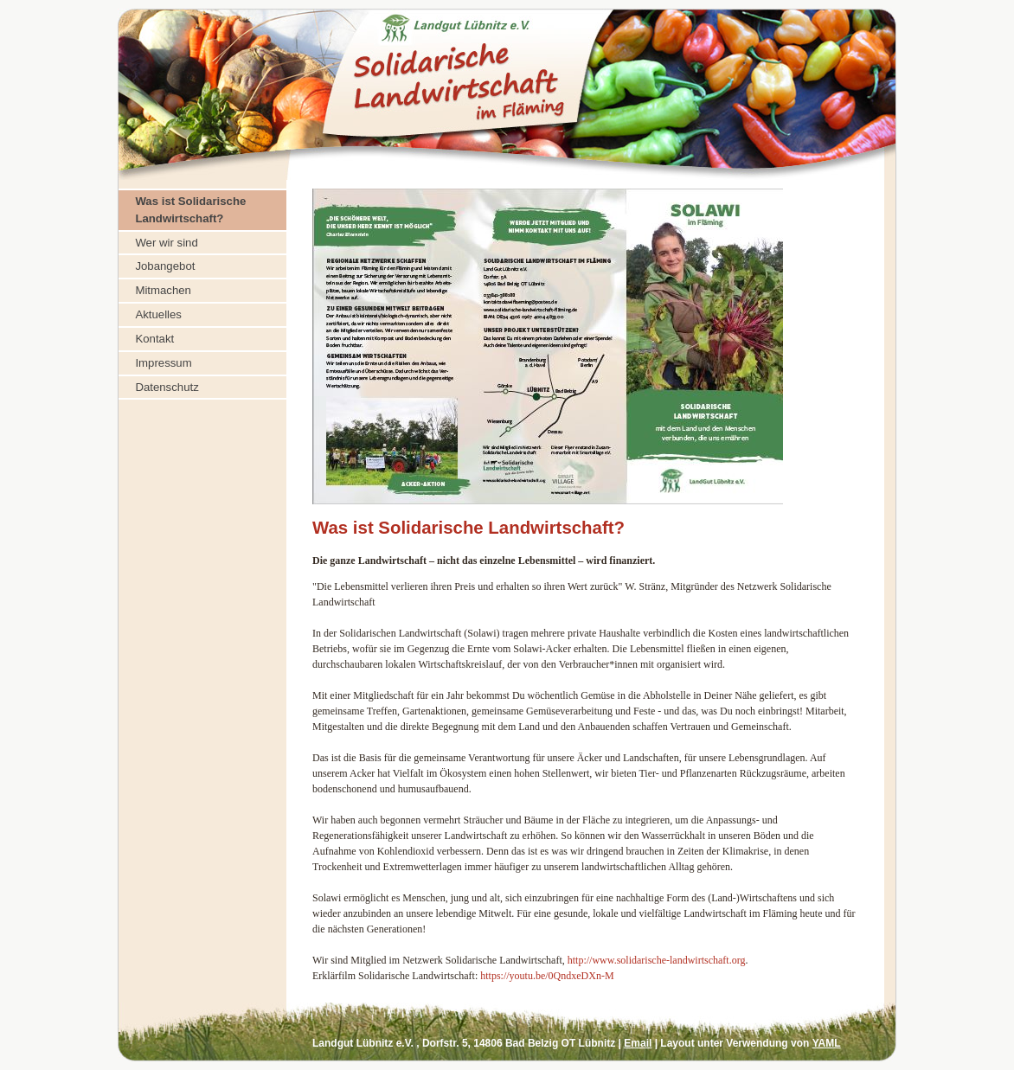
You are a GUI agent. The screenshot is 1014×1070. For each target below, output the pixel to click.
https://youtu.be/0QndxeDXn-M (546, 976)
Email (637, 1043)
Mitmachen (163, 290)
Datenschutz (166, 387)
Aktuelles (158, 314)
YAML (826, 1043)
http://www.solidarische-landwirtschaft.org (657, 960)
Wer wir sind (166, 242)
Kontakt (154, 338)
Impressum (163, 362)
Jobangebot (165, 265)
